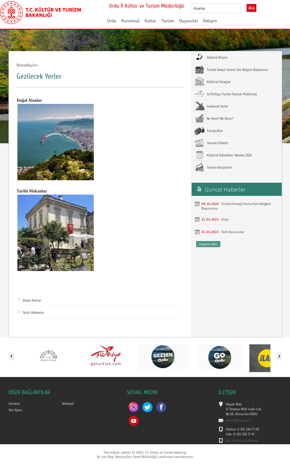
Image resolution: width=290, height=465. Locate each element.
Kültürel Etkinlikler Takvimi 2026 (223, 155)
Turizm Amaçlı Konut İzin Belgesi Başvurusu (231, 69)
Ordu (111, 21)
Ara (251, 8)
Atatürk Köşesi (211, 57)
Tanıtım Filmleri (211, 142)
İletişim (210, 21)
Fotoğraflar (209, 130)
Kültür (150, 21)
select (242, 8)
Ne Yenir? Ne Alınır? (214, 118)
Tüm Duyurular (232, 231)
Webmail (68, 403)
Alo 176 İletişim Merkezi (242, 440)
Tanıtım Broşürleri (213, 167)
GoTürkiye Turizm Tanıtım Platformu (226, 94)
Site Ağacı (15, 410)
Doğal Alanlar (29, 300)
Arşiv (225, 219)
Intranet (14, 403)
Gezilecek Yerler (211, 106)
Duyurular (188, 21)
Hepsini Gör (208, 244)
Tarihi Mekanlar (31, 312)
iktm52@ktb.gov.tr (238, 420)
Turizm (167, 21)
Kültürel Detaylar (213, 81)
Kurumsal (130, 21)
